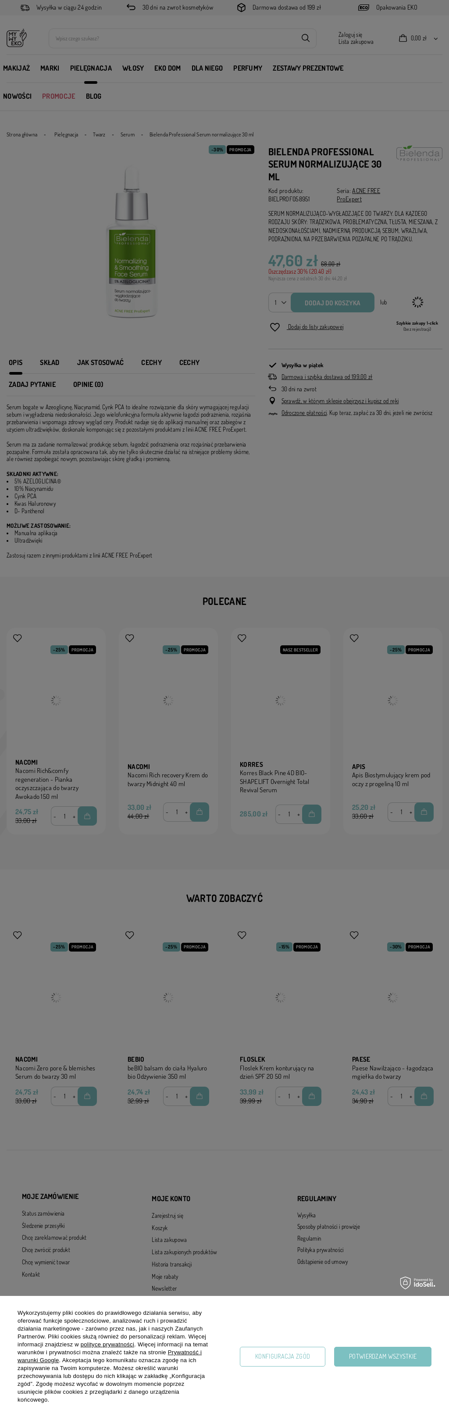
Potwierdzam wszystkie (383, 1356)
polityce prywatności (107, 1344)
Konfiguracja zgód (282, 1356)
